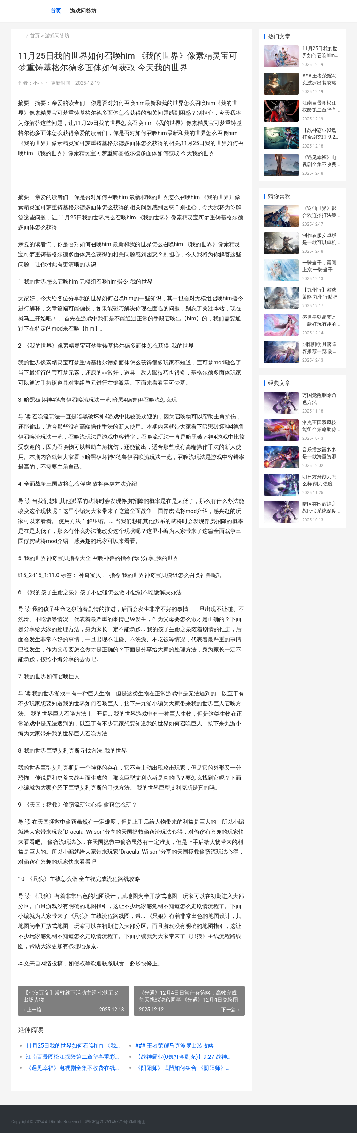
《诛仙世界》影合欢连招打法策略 (319, 215)
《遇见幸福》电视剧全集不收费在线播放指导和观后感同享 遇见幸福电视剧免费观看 (75, 1068)
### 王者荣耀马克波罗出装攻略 (174, 1045)
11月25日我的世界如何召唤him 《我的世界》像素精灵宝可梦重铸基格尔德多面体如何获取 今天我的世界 (75, 1045)
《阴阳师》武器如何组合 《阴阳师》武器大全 (184, 1068)
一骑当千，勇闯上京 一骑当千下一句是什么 (319, 269)
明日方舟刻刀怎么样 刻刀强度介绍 (319, 483)
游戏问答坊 (83, 11)
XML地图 (137, 1121)
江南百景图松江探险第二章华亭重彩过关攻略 (75, 1056)
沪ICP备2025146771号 (106, 1121)
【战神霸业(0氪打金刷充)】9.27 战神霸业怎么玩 (184, 1056)
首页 (56, 11)
